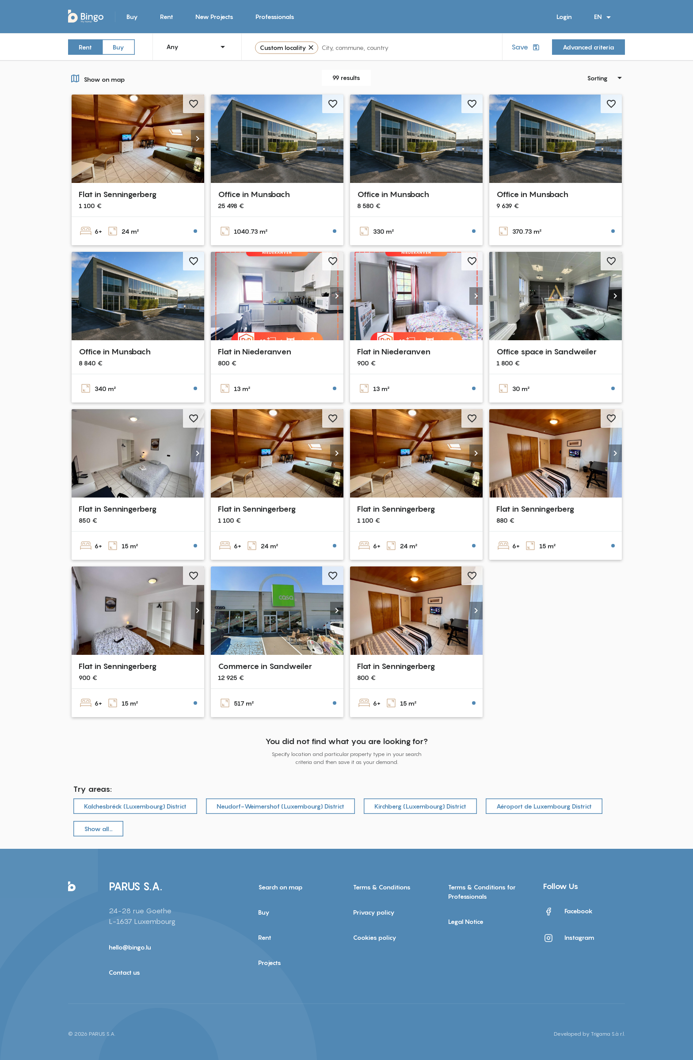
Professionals (274, 16)
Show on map (96, 78)
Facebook (568, 911)
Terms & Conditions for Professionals (482, 891)
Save (526, 47)
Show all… (98, 828)
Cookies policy (374, 937)
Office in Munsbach (254, 194)
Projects (269, 962)
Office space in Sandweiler (546, 351)
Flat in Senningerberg (117, 194)
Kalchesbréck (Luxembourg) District (135, 806)
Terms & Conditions (382, 887)
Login (564, 16)
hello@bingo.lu (130, 947)
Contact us (124, 972)
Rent (166, 16)
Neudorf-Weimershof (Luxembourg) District (280, 806)
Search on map (280, 887)
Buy (132, 16)
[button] (197, 139)
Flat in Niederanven (254, 351)
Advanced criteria (588, 47)
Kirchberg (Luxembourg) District (420, 806)
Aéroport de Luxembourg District (544, 806)
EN (604, 17)
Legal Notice (466, 921)
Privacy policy (374, 912)
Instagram (568, 938)
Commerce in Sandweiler (265, 666)
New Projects (214, 16)
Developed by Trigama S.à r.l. (589, 1033)
